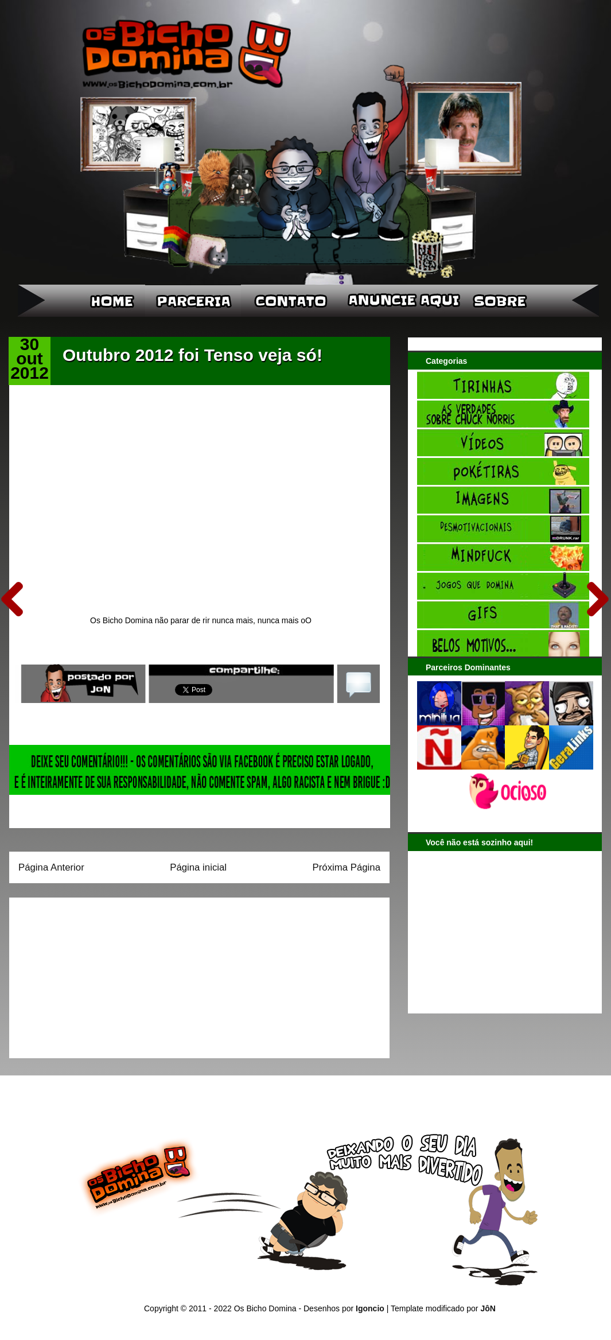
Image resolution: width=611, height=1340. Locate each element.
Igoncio (370, 1308)
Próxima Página (346, 867)
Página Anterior (51, 867)
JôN (487, 1308)
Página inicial (198, 867)
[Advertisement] (90, 974)
